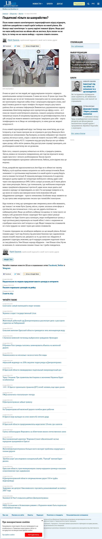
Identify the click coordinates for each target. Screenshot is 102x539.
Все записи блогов (78, 133)
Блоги (50, 3)
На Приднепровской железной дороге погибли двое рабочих (28, 409)
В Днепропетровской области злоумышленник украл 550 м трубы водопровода (30, 479)
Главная (5, 14)
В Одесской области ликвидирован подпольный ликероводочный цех (32, 370)
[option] (85, 63)
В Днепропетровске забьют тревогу (17, 402)
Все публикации (77, 46)
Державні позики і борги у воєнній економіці (90, 111)
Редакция (40, 515)
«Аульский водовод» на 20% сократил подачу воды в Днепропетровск (32, 362)
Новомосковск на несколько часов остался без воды (25, 355)
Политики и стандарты (55, 515)
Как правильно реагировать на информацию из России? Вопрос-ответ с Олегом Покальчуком (84, 66)
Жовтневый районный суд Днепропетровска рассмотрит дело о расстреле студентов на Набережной (34, 321)
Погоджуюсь (33, 535)
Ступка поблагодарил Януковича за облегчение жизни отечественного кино (34, 431)
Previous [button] (71, 64)
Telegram (6, 268)
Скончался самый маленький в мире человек (21, 305)
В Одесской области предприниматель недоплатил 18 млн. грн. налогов (32, 424)
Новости (38, 3)
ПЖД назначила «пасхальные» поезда (19, 394)
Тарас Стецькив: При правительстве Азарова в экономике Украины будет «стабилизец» (33, 378)
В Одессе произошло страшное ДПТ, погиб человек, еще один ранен (34, 387)
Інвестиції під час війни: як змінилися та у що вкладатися (89, 88)
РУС (93, 4)
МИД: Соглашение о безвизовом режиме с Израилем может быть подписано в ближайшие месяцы (34, 506)
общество (8, 259)
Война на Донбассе (10, 9)
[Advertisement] (85, 24)
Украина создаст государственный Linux (19, 313)
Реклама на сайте (18, 515)
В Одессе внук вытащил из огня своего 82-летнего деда (26, 416)
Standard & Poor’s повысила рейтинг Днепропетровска (25, 498)
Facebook (53, 265)
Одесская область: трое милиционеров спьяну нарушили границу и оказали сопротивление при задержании (34, 469)
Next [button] (98, 64)
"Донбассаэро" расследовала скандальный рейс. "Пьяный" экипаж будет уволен (32, 459)
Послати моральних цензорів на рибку (19, 287)
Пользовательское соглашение (77, 515)
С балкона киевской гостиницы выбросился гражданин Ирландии (30, 337)
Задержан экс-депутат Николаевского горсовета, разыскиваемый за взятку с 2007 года (34, 489)
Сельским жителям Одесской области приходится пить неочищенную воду (34, 330)
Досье (60, 3)
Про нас (5, 515)
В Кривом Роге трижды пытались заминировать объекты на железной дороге (32, 346)
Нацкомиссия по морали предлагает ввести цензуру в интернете (30, 281)
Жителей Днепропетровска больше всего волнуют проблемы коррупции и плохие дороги (34, 450)
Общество (13, 14)
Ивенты (30, 515)
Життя (21, 14)
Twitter (60, 265)
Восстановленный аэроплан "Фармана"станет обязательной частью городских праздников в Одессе (31, 440)
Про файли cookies (8, 535)
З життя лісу (8, 293)
